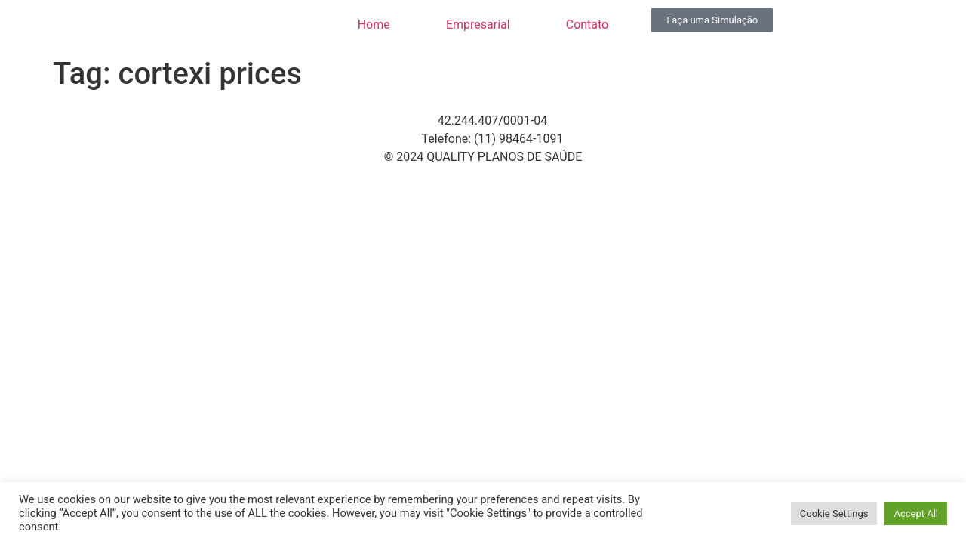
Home (374, 24)
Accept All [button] (916, 513)
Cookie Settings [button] (834, 513)
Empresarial (478, 24)
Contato (587, 24)
